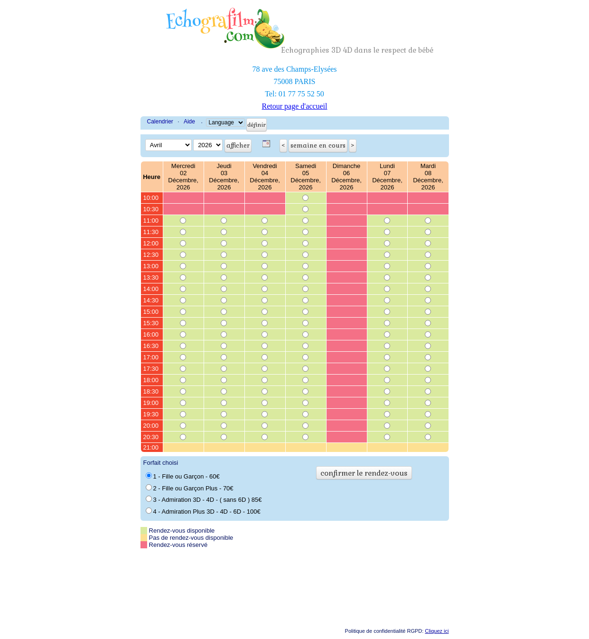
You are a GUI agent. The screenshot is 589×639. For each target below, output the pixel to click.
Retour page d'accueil (294, 106)
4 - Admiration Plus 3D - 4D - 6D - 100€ (203, 511)
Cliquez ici (437, 631)
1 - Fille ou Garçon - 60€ (183, 476)
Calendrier (160, 121)
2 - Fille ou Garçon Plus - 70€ (190, 488)
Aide (189, 121)
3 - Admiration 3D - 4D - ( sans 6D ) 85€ (204, 499)
